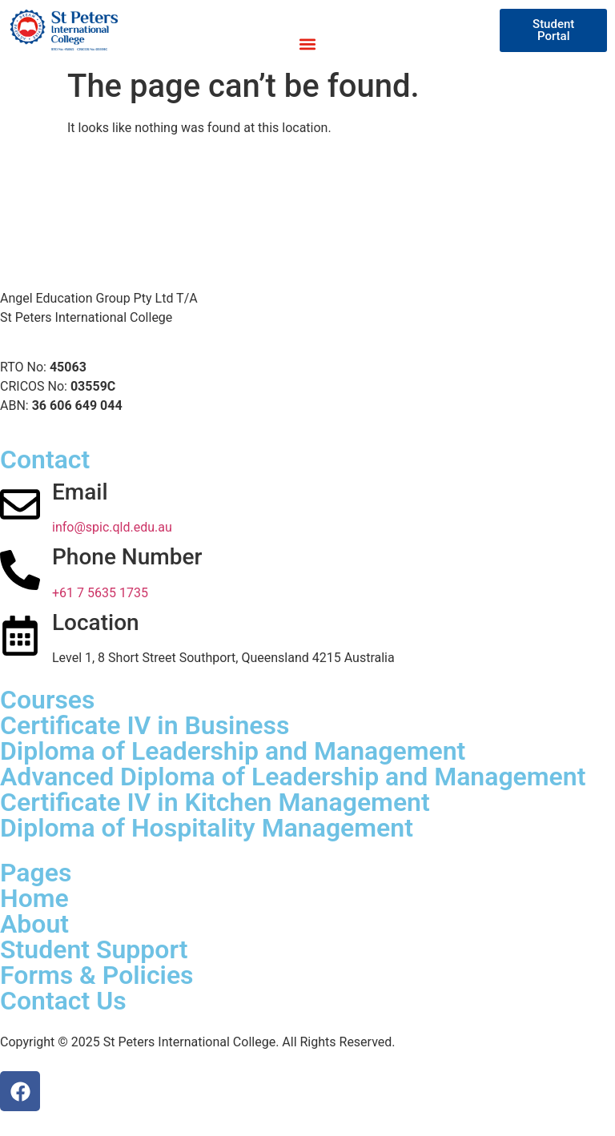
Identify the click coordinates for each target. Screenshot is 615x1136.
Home (34, 898)
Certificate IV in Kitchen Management (215, 802)
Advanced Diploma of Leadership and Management (292, 776)
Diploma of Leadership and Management (232, 751)
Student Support (94, 949)
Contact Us (63, 1000)
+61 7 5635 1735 (100, 592)
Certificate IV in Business (144, 725)
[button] (307, 43)
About (34, 924)
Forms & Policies (97, 975)
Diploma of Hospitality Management (206, 828)
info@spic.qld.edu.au (112, 527)
